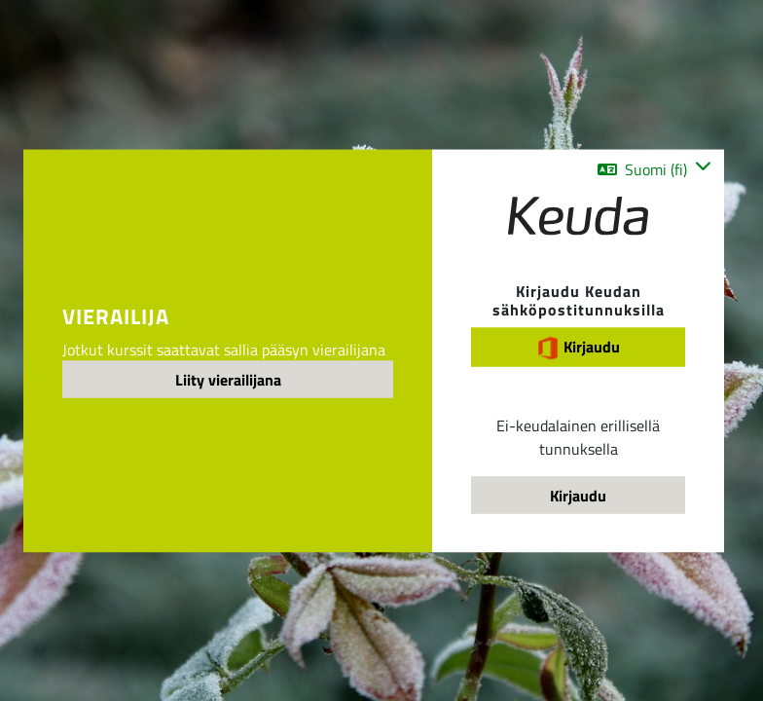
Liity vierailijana (228, 379)
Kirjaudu (578, 346)
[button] (654, 169)
